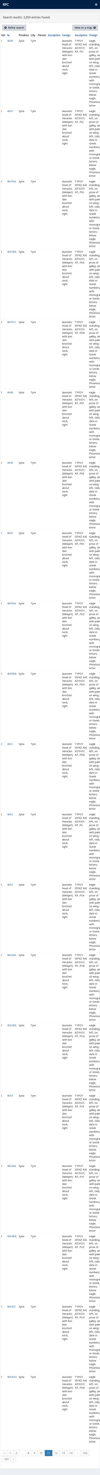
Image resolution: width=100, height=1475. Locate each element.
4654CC (11, 1306)
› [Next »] (13, 1459)
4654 (10, 1095)
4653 (10, 884)
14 (70, 1453)
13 (63, 1453)
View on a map (85, 27)
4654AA (11, 1166)
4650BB (11, 673)
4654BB (11, 1236)
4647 (10, 111)
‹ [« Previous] (4, 1453)
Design (66, 35)
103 (6, 1459)
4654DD (12, 1377)
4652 (10, 814)
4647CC (11, 322)
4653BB (11, 1025)
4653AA (11, 955)
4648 (10, 392)
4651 (10, 744)
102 (85, 1453)
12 (56, 1453)
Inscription (54, 35)
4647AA (11, 181)
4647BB (11, 251)
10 (41, 1453)
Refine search (14, 27)
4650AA (11, 603)
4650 (10, 533)
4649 (10, 462)
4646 (10, 40)
